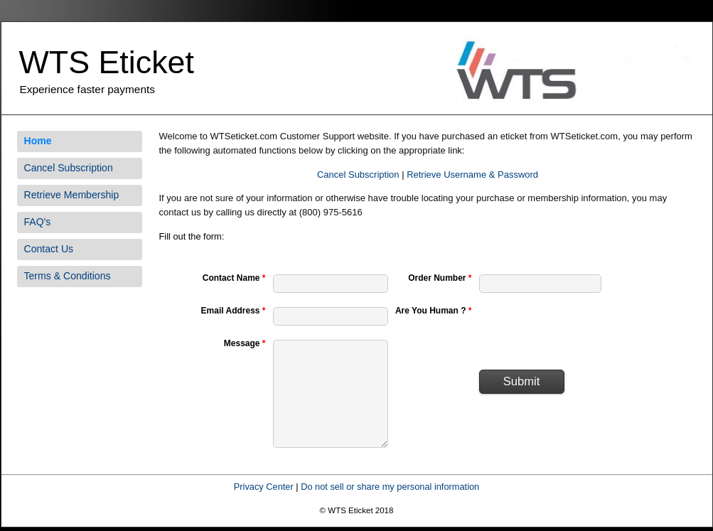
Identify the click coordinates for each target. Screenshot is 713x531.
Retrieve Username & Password (472, 174)
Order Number (439, 278)
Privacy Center (264, 486)
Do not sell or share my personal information (390, 486)
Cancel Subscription (68, 167)
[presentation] (587, 331)
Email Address (233, 311)
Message (245, 343)
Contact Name (234, 278)
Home (38, 140)
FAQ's (37, 221)
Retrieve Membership (71, 194)
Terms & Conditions (67, 275)
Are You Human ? (433, 311)
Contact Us (49, 248)
